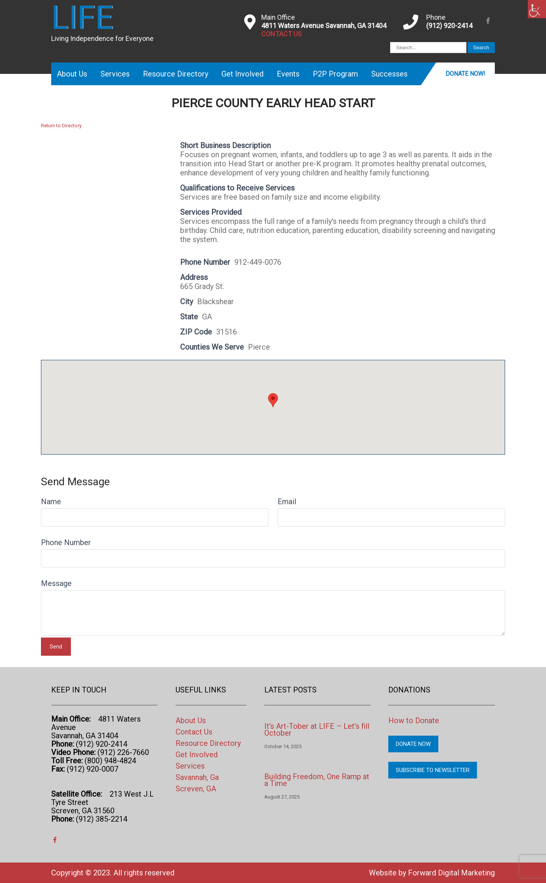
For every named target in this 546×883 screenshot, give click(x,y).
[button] (273, 400)
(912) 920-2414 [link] (449, 26)
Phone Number (66, 542)
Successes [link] (389, 73)
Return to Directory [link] (61, 125)
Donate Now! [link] (465, 73)
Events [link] (288, 73)
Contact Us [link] (194, 731)
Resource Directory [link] (175, 73)
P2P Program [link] (335, 73)
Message (56, 583)
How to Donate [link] (413, 720)
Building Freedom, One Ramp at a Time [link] (316, 780)
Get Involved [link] (242, 73)
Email (287, 501)
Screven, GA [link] (196, 788)
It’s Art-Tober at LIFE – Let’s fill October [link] (316, 730)
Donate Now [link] (413, 744)
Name (51, 501)
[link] (537, 9)
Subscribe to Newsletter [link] (432, 770)
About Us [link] (72, 73)
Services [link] (115, 73)
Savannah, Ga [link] (197, 777)
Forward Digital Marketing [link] (451, 872)
